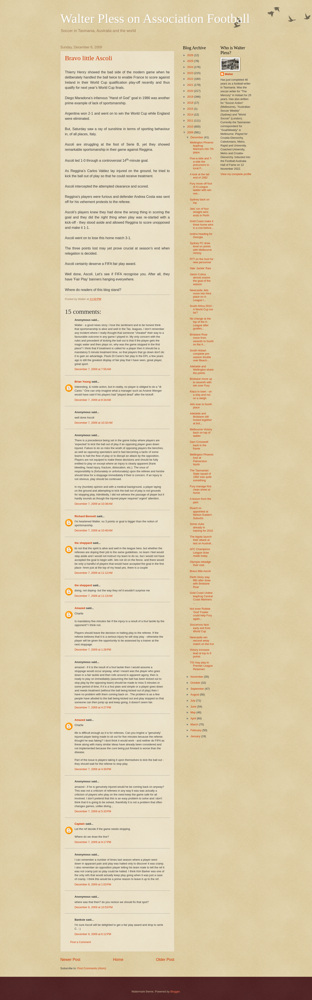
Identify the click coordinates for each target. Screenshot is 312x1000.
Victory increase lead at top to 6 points (200, 653)
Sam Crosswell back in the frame (199, 445)
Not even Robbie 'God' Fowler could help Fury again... (201, 613)
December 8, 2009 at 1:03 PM (93, 884)
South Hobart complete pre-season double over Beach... (200, 355)
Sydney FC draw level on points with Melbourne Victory (201, 248)
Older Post (165, 959)
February (196, 730)
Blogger (175, 991)
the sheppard (83, 543)
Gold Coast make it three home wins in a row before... (202, 224)
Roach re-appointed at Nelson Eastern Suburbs (201, 513)
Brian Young (83, 381)
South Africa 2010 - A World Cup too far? (201, 309)
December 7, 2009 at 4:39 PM (93, 769)
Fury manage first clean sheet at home (200, 490)
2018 (190, 102)
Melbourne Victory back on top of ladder (201, 433)
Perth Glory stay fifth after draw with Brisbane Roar (200, 582)
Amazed (80, 608)
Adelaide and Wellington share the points (202, 370)
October (195, 682)
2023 (190, 73)
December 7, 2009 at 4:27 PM (93, 707)
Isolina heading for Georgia (201, 235)
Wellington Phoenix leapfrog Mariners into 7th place (202, 147)
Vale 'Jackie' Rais (200, 268)
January (195, 736)
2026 (190, 55)
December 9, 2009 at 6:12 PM (93, 934)
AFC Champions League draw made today (200, 552)
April (193, 718)
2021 (190, 84)
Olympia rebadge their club (200, 563)
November (197, 676)
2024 (190, 67)
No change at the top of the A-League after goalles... (200, 323)
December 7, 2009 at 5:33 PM (93, 811)
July (193, 700)
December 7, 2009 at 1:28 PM (93, 649)
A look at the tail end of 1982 (199, 176)
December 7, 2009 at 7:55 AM (93, 369)
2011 (190, 120)
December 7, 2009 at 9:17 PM (93, 842)
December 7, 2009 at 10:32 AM (93, 422)
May (193, 712)
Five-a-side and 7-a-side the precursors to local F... (201, 163)
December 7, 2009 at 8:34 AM (93, 400)
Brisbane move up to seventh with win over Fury (201, 382)
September (197, 688)
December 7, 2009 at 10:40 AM (93, 530)
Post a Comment (80, 942)
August (195, 694)
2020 (190, 90)
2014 (190, 114)
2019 (190, 96)
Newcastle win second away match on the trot (202, 641)
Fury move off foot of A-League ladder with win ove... (201, 188)
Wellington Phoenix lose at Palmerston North (201, 459)
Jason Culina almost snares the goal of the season (200, 279)
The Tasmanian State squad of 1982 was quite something (201, 475)
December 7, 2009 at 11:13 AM (93, 595)
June (193, 706)
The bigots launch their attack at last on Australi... (201, 540)
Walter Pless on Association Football (155, 18)
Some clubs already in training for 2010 (201, 527)
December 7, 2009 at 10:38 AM (93, 503)
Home (118, 959)
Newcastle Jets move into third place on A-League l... (200, 295)
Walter (229, 74)
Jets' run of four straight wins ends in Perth (199, 212)
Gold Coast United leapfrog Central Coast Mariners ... (201, 597)
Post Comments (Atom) (91, 968)
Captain (80, 823)
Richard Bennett (85, 516)
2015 (190, 108)
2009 (190, 132)
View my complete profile (235, 174)
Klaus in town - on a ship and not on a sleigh (201, 395)
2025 (190, 61)
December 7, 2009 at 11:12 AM (93, 572)
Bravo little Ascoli (88, 58)
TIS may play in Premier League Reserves (201, 666)
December (197, 137)
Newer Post (70, 959)
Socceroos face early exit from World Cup (200, 628)
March (194, 724)
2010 (190, 126)
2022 (190, 78)
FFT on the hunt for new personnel (201, 260)
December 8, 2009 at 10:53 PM (94, 907)
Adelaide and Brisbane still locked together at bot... (201, 418)
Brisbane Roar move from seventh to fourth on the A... (202, 339)
